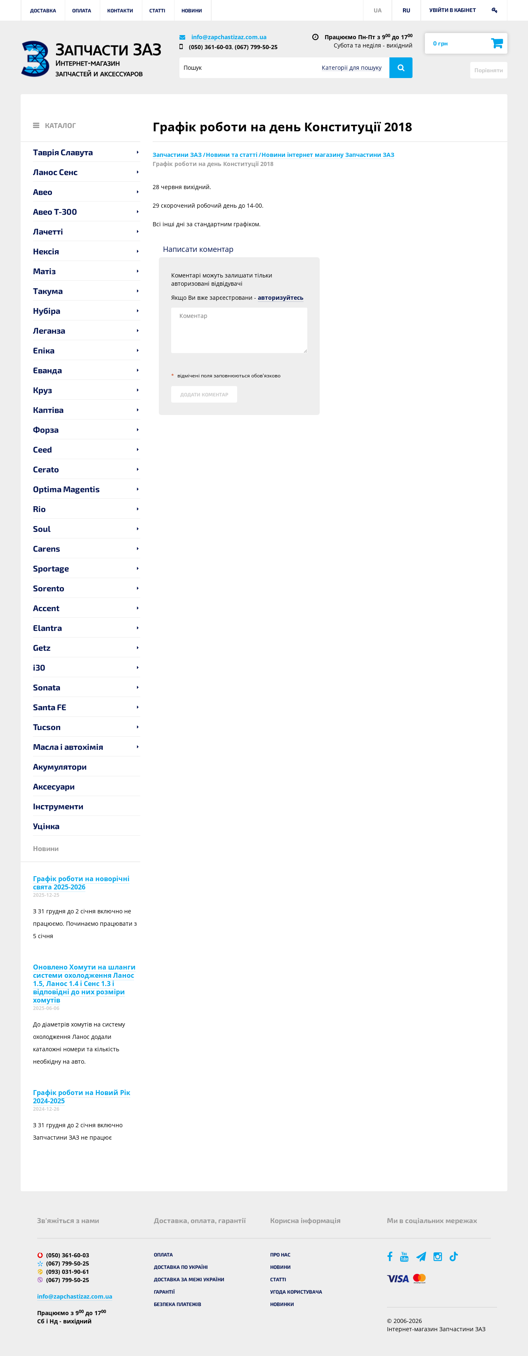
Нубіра (46, 310)
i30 (39, 667)
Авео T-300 (55, 211)
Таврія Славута (63, 152)
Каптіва (48, 410)
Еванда (47, 370)
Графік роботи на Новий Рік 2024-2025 (81, 1096)
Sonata (46, 687)
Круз (42, 390)
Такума (48, 291)
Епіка (43, 350)
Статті (157, 10)
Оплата (81, 10)
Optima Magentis (66, 489)
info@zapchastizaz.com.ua (228, 37)
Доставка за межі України (189, 1279)
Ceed (42, 449)
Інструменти (58, 806)
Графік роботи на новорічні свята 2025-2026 (81, 882)
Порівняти (488, 69)
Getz (42, 647)
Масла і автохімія (68, 746)
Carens (46, 548)
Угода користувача (296, 1291)
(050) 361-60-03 (210, 47)
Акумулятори (60, 766)
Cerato (46, 469)
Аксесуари (54, 786)
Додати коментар (204, 394)
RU (406, 10)
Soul (42, 528)
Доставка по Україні (181, 1267)
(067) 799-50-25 (256, 47)
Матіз (44, 271)
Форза (46, 429)
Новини (192, 10)
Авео (42, 192)
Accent (46, 608)
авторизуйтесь (281, 297)
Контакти (120, 10)
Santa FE (49, 707)
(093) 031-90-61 (67, 1271)
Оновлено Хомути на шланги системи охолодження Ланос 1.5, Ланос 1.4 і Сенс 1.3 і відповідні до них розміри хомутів (84, 983)
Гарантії (164, 1291)
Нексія (46, 251)
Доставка (43, 10)
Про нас (280, 1254)
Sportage (51, 568)
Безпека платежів (177, 1304)
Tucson (47, 727)
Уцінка (46, 826)
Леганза (49, 330)
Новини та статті (231, 155)
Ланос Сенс (55, 172)
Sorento (48, 588)
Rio (39, 509)
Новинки (282, 1304)
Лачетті (48, 231)
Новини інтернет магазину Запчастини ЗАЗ (328, 155)
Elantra (47, 628)
